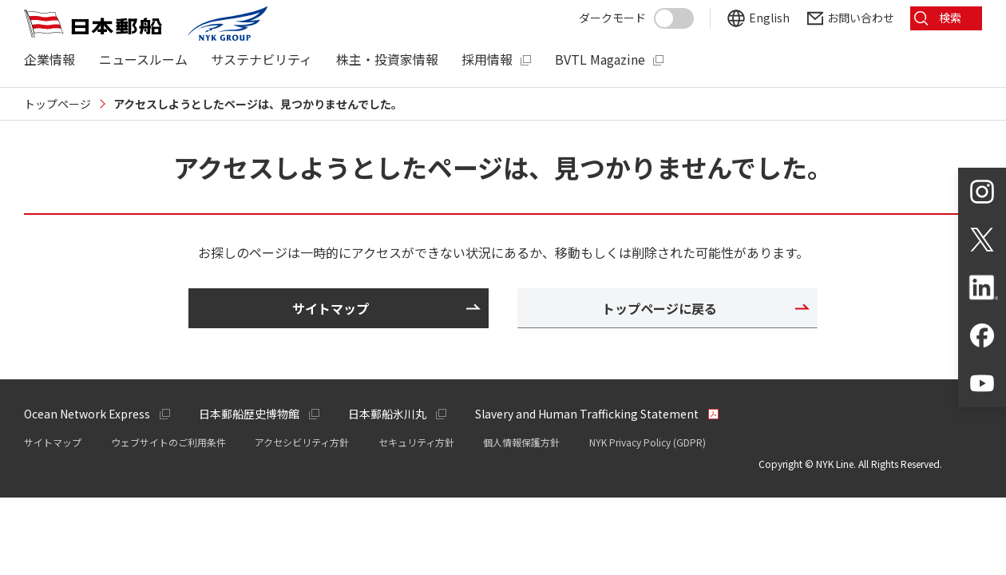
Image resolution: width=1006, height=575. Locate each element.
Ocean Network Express (87, 414)
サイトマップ (52, 442)
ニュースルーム (143, 59)
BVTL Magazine (600, 59)
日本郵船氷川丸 (387, 414)
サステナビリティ (261, 59)
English (769, 18)
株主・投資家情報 (387, 59)
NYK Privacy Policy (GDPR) (647, 442)
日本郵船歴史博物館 (249, 414)
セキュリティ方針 (416, 442)
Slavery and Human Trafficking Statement (587, 414)
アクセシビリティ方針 (302, 442)
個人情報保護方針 (521, 442)
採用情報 (487, 59)
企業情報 (49, 59)
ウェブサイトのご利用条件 (168, 442)
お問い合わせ (860, 18)
